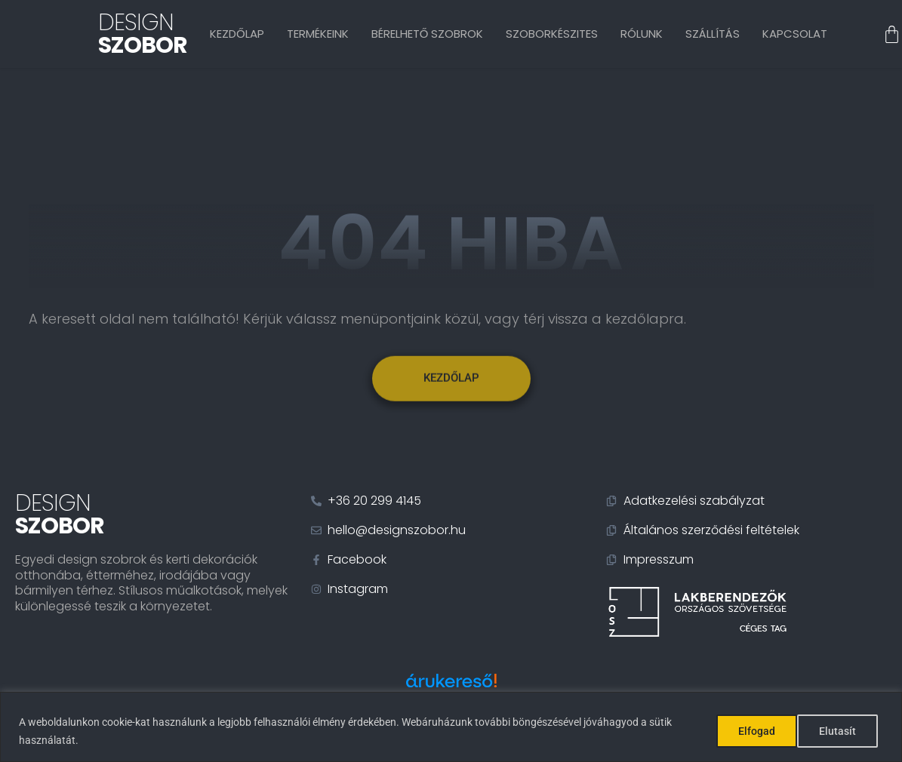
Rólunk (641, 33)
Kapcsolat (794, 33)
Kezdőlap (237, 33)
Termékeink (318, 33)
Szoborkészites (552, 33)
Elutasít (755, 731)
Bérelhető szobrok (427, 33)
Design (142, 34)
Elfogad (842, 731)
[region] (451, 727)
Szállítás (712, 33)
